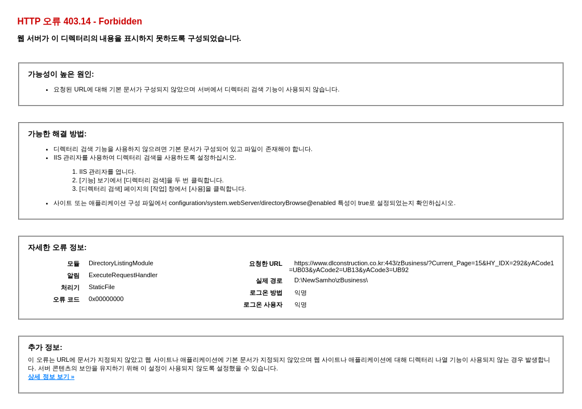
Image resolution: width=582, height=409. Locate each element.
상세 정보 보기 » (51, 376)
